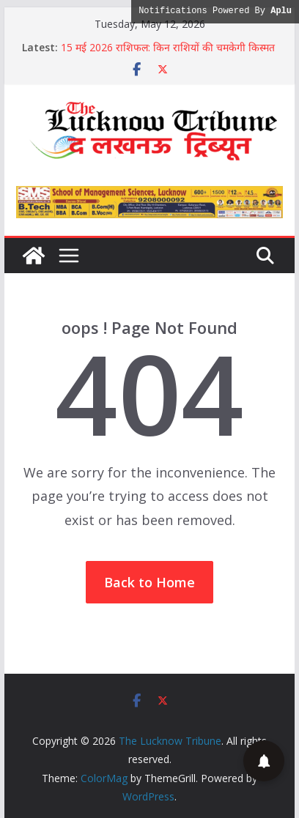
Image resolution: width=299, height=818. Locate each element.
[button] (263, 760)
